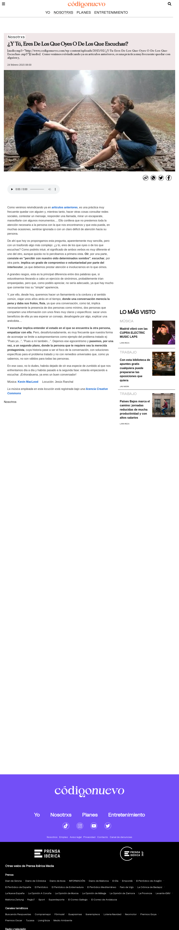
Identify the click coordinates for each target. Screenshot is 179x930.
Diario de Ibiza (57, 881)
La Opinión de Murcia (66, 893)
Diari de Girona (13, 881)
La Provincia (145, 893)
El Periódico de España (18, 887)
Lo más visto (137, 312)
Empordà (127, 881)
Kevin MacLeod (28, 381)
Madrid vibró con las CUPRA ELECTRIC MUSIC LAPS (134, 332)
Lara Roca (124, 343)
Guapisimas (75, 914)
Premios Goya (148, 914)
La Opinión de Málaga (94, 893)
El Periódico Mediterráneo (101, 887)
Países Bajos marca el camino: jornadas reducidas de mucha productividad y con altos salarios (135, 409)
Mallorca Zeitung (14, 900)
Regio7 (31, 900)
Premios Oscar (13, 920)
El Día (115, 881)
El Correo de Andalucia (104, 900)
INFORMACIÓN (77, 881)
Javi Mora (124, 386)
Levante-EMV (163, 893)
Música (127, 321)
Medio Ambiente (62, 920)
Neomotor (131, 914)
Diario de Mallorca (99, 881)
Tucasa (30, 920)
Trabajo (128, 352)
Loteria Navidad (112, 914)
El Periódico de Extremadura (68, 887)
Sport (41, 900)
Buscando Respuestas (18, 914)
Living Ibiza (44, 920)
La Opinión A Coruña (39, 893)
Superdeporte (57, 900)
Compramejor (43, 914)
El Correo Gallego (78, 900)
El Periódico (41, 887)
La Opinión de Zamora (122, 893)
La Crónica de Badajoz (149, 887)
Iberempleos (93, 914)
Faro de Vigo (127, 887)
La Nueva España (14, 893)
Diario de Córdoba (35, 881)
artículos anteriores (65, 207)
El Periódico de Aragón (149, 881)
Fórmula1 (60, 914)
